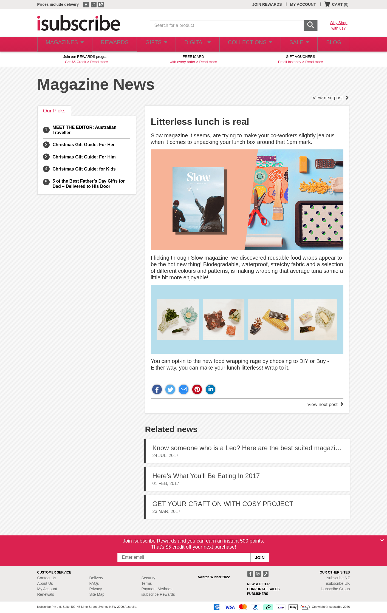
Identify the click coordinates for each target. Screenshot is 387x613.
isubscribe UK (338, 583)
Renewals (45, 594)
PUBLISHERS (257, 594)
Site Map (96, 594)
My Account (47, 589)
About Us (45, 583)
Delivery (96, 578)
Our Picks (54, 110)
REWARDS (112, 44)
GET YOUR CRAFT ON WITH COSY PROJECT (222, 503)
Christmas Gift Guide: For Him (84, 157)
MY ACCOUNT (303, 4)
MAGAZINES (63, 44)
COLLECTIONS (247, 44)
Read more (99, 62)
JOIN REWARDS (267, 4)
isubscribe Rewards (158, 594)
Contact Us (46, 578)
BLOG (332, 44)
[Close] (382, 540)
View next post (331, 97)
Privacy (95, 589)
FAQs (94, 583)
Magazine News (96, 84)
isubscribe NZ (338, 578)
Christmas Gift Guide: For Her (84, 144)
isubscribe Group (335, 589)
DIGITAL (197, 44)
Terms (147, 583)
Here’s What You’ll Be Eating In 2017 (206, 475)
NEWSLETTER (258, 584)
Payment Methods (157, 589)
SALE (296, 44)
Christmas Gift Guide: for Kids (84, 169)
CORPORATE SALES (263, 589)
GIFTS (155, 44)
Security (149, 578)
